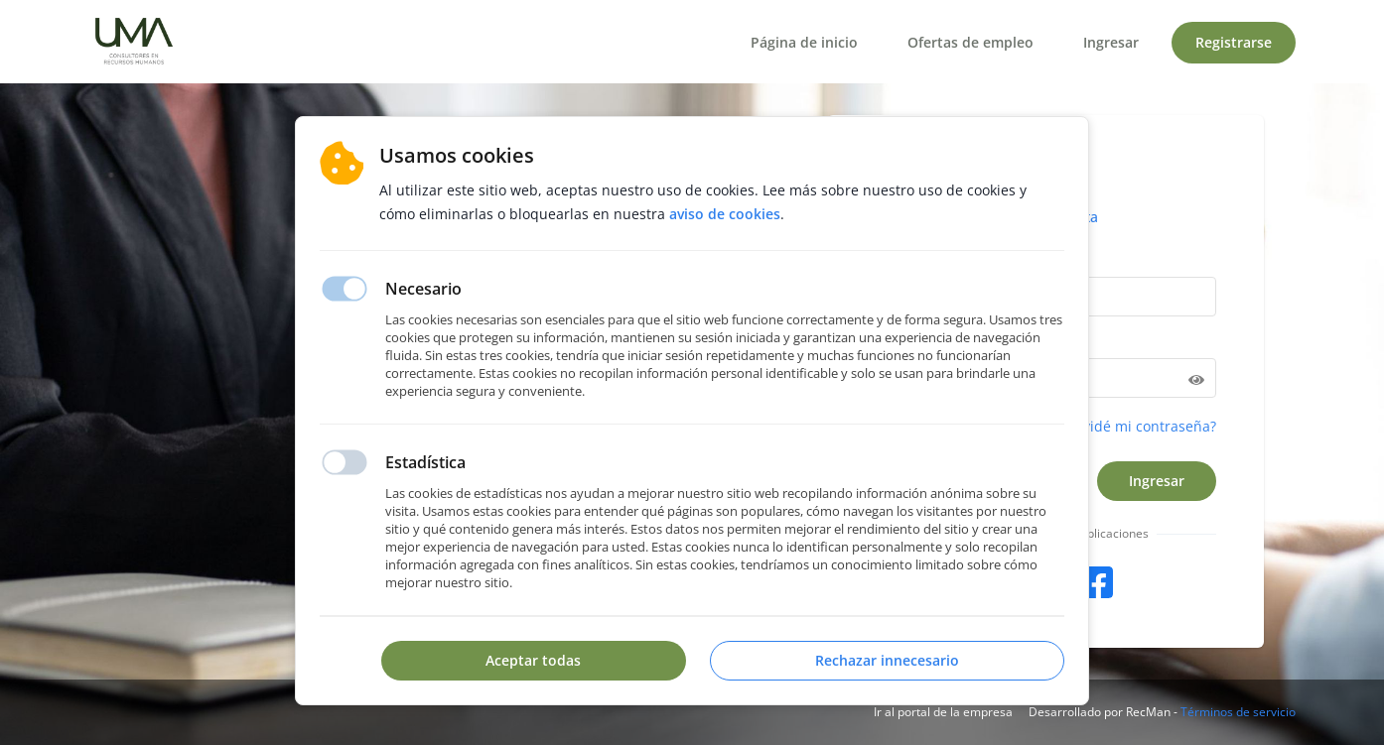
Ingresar (1111, 42)
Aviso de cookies (724, 213)
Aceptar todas (533, 660)
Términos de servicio (1238, 711)
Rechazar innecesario (887, 660)
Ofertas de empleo (970, 42)
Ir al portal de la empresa (943, 711)
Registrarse (1233, 42)
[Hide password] (1196, 378)
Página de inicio (804, 42)
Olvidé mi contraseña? (1142, 426)
